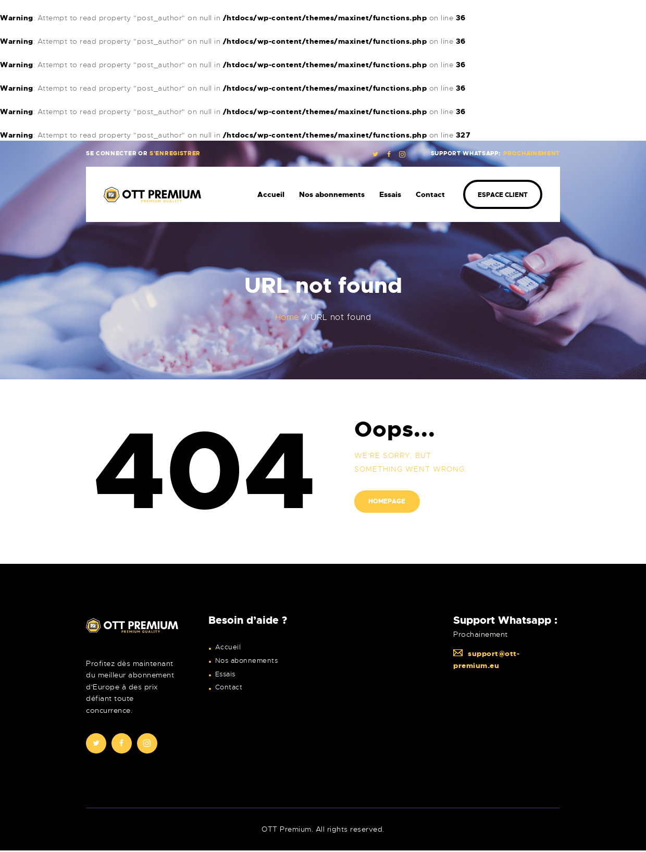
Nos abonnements (246, 661)
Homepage (387, 502)
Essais (225, 674)
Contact (229, 687)
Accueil (228, 647)
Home (287, 318)
